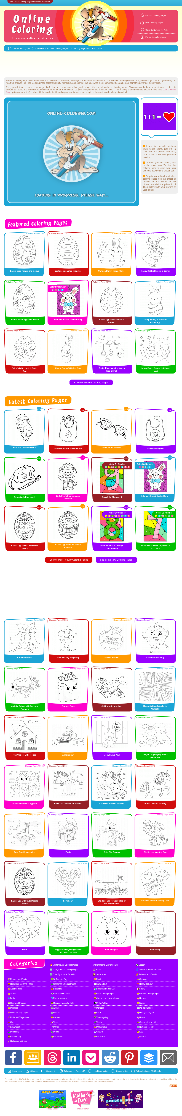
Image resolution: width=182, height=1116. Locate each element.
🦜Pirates (55, 1032)
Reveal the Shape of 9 (112, 497)
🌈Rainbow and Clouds (146, 974)
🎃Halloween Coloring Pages (20, 984)
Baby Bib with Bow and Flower (68, 448)
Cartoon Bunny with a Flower (111, 271)
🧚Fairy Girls (99, 1036)
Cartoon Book (68, 706)
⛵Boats (97, 969)
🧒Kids (140, 1032)
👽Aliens (54, 1008)
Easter (55, 1109)
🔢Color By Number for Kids (62, 974)
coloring (101, 1079)
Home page (17, 1071)
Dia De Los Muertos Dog (155, 852)
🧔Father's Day (14, 1036)
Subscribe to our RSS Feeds (148, 1071)
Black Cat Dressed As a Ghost (68, 803)
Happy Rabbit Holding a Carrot (155, 271)
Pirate (68, 852)
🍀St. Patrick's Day (59, 979)
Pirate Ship (155, 949)
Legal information (100, 1071)
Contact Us (51, 1071)
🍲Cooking (141, 979)
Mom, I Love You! (112, 755)
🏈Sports (141, 989)
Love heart (68, 901)
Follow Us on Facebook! (155, 37)
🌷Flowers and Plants (17, 979)
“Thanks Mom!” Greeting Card (155, 901)
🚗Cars (11, 1022)
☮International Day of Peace (105, 965)
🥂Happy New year (145, 1012)
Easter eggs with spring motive (24, 271)
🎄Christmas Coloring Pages (63, 984)
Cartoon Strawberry (155, 657)
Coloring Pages (61, 48)
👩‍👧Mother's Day (101, 1003)
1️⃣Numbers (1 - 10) (145, 1027)
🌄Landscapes (99, 974)
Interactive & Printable (45, 48)
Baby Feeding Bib (155, 448)
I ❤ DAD (24, 949)
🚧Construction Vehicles (147, 1022)
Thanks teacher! (111, 657)
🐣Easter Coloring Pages (148, 993)
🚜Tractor (98, 1022)
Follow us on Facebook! (74, 1071)
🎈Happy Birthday (145, 984)
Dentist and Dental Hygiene (24, 803)
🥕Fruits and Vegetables (18, 1017)
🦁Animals (55, 1017)
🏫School (12, 993)
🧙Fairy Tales (57, 1036)
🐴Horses (141, 998)
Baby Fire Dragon (112, 852)
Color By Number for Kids (156, 30)
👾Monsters (99, 1008)
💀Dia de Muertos (144, 1008)
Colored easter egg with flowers (24, 320)
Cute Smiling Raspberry (68, 657)
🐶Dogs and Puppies (17, 1003)
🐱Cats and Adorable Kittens (106, 998)
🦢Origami (98, 1032)
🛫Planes (55, 1027)
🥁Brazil (97, 1012)
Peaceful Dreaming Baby (24, 447)
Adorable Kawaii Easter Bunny (68, 320)
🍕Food (97, 979)
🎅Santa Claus (100, 984)
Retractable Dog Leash (24, 497)
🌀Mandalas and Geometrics (148, 969)
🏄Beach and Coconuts (104, 989)
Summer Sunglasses (111, 447)
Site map (34, 1071)
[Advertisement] (91, 64)
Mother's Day (83, 1109)
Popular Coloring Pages (155, 15)
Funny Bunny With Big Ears (68, 368)
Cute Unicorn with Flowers (111, 803)
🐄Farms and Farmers (60, 993)
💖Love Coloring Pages (18, 1012)
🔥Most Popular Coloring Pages (64, 965)
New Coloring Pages (154, 23)
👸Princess (13, 1008)
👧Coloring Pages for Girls (62, 1003)
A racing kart (68, 755)
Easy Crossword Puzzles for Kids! (120, 1109)
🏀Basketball (56, 989)
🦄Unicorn (141, 1017)
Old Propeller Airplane (111, 706)
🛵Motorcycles (100, 1027)
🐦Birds (11, 998)
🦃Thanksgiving (101, 1017)
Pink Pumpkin (111, 949)
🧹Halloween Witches (17, 1041)
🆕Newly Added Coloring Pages (64, 969)
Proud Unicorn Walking (155, 803)
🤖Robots (55, 1012)
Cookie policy (122, 1071)
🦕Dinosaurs (13, 1032)
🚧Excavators (14, 1027)
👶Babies (141, 1003)
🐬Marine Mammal (59, 998)
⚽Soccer (140, 965)
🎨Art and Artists (15, 989)
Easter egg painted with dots (68, 271)
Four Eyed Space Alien (24, 852)
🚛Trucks (55, 1022)
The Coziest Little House (24, 755)
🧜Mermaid (142, 1036)
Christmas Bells (24, 657)
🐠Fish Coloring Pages (104, 993)
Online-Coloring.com (21, 48)
